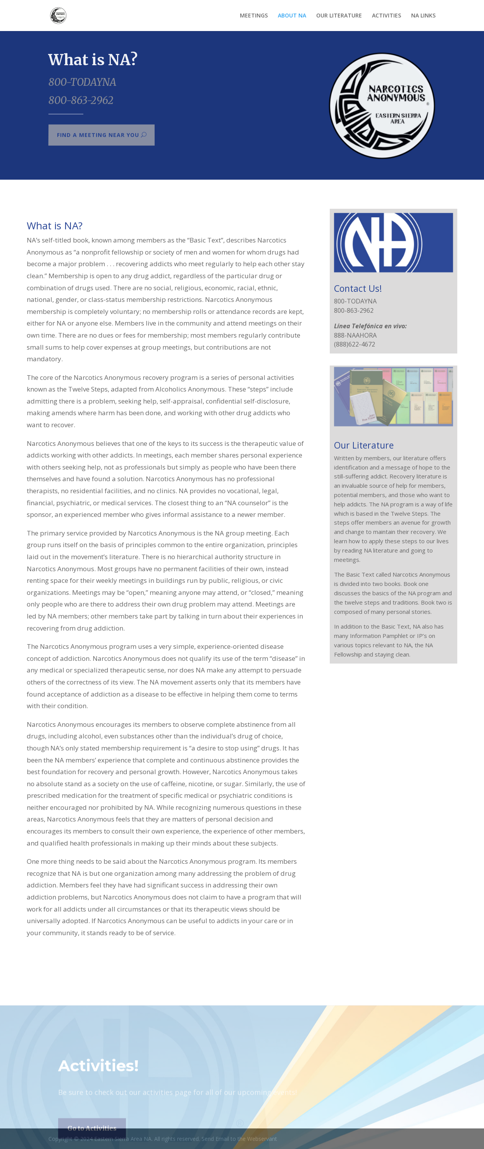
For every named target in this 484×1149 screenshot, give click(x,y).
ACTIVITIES (386, 16)
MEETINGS (254, 16)
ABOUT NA (292, 16)
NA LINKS (423, 16)
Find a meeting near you (98, 135)
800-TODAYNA (82, 83)
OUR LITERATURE (339, 16)
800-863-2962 (81, 100)
